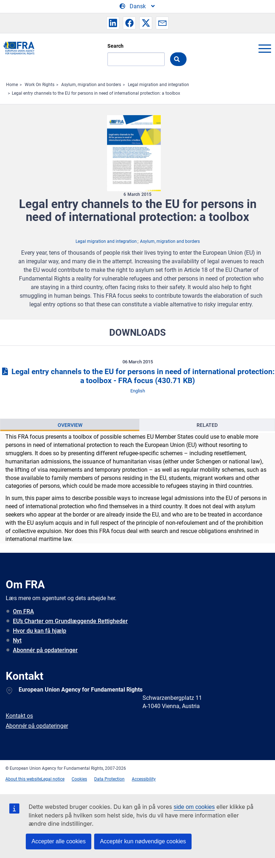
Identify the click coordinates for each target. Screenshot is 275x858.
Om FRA (23, 611)
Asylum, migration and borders (91, 84)
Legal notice (52, 779)
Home (12, 84)
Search (115, 46)
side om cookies (194, 807)
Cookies (79, 779)
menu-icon (264, 48)
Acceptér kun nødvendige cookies (143, 841)
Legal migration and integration (158, 84)
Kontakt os (19, 715)
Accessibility (144, 779)
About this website (23, 779)
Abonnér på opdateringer (45, 650)
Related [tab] (207, 425)
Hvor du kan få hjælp (39, 630)
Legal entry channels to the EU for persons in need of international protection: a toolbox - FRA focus (137, 376)
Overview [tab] (70, 425)
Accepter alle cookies (59, 841)
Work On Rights (39, 84)
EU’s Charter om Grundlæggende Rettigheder (70, 621)
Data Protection (109, 779)
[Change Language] (138, 6)
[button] (112, 22)
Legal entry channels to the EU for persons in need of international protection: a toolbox (96, 93)
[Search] (136, 59)
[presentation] (69, 425)
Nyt (17, 640)
